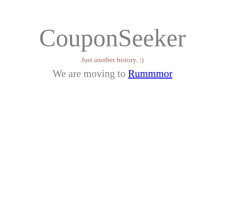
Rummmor (150, 73)
